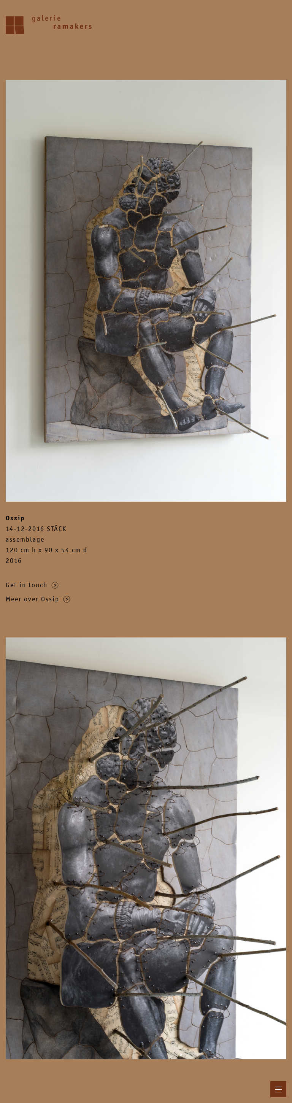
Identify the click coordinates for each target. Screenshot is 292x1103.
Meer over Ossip (38, 599)
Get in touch (32, 585)
